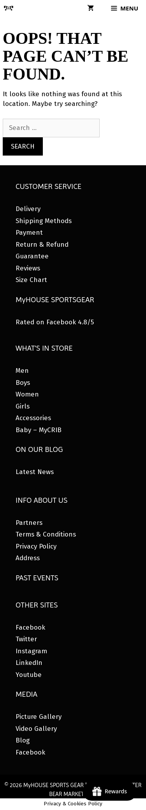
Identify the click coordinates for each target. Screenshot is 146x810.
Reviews (28, 268)
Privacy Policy (36, 546)
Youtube (29, 675)
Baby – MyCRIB (39, 430)
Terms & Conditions (46, 534)
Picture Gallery (39, 717)
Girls (23, 406)
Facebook (30, 627)
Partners (29, 523)
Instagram (31, 651)
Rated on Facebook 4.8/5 (55, 322)
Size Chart (31, 280)
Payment (29, 232)
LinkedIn (29, 663)
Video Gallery (36, 729)
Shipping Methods (44, 221)
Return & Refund (42, 245)
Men (22, 371)
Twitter (26, 639)
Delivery (28, 209)
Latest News (35, 472)
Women (27, 394)
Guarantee (32, 256)
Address (28, 558)
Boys (23, 383)
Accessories (33, 418)
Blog (23, 740)
